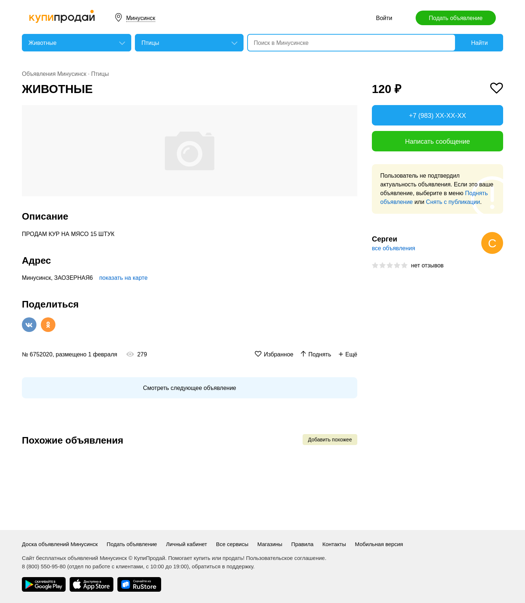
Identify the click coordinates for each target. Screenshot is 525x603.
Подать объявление (455, 18)
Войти (384, 18)
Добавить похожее (330, 439)
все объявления (393, 248)
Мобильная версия (379, 544)
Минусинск (140, 18)
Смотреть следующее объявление (189, 388)
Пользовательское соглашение (285, 558)
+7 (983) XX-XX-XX (437, 115)
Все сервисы (232, 544)
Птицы (100, 74)
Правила (302, 544)
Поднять (319, 354)
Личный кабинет (186, 544)
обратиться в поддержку (222, 566)
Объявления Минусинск (54, 74)
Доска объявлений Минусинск (60, 544)
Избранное (278, 354)
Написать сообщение (437, 141)
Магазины (270, 544)
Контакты (334, 544)
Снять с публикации (453, 202)
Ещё (351, 354)
